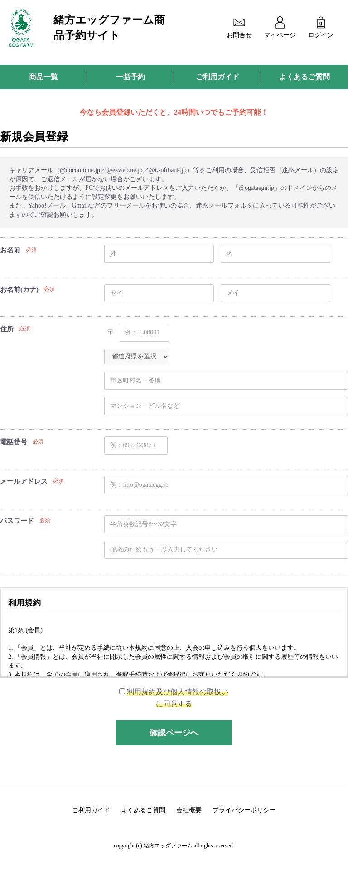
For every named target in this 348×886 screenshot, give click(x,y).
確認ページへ (174, 732)
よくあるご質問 (304, 77)
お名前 (10, 250)
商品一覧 (43, 77)
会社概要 (189, 810)
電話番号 (13, 441)
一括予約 (130, 77)
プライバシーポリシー (244, 810)
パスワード (17, 520)
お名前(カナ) (19, 289)
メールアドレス (24, 481)
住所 (7, 329)
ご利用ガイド (217, 77)
